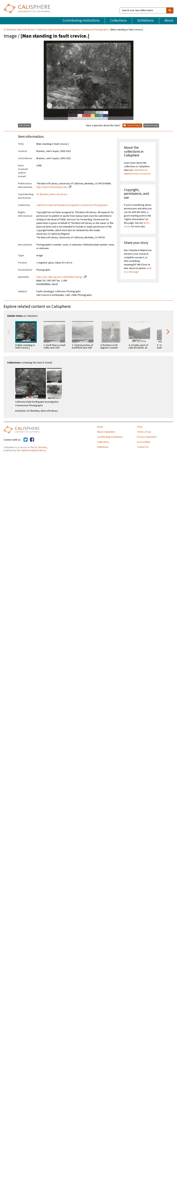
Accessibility (143, 442)
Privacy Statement (147, 437)
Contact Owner (132, 125)
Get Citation (24, 125)
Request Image (151, 125)
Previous (9, 331)
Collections (118, 20)
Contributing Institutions (81, 20)
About (168, 20)
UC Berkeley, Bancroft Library (19, 29)
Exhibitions (145, 20)
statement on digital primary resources (137, 172)
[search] (169, 10)
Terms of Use (144, 432)
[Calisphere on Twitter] (25, 439)
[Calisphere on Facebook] (32, 439)
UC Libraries (40, 447)
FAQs (140, 427)
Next (168, 331)
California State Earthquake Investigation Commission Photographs (72, 29)
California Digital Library (33, 450)
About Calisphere (106, 432)
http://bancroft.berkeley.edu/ (51, 187)
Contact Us (143, 447)
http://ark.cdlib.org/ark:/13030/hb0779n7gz (59, 277)
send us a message (137, 270)
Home (100, 427)
